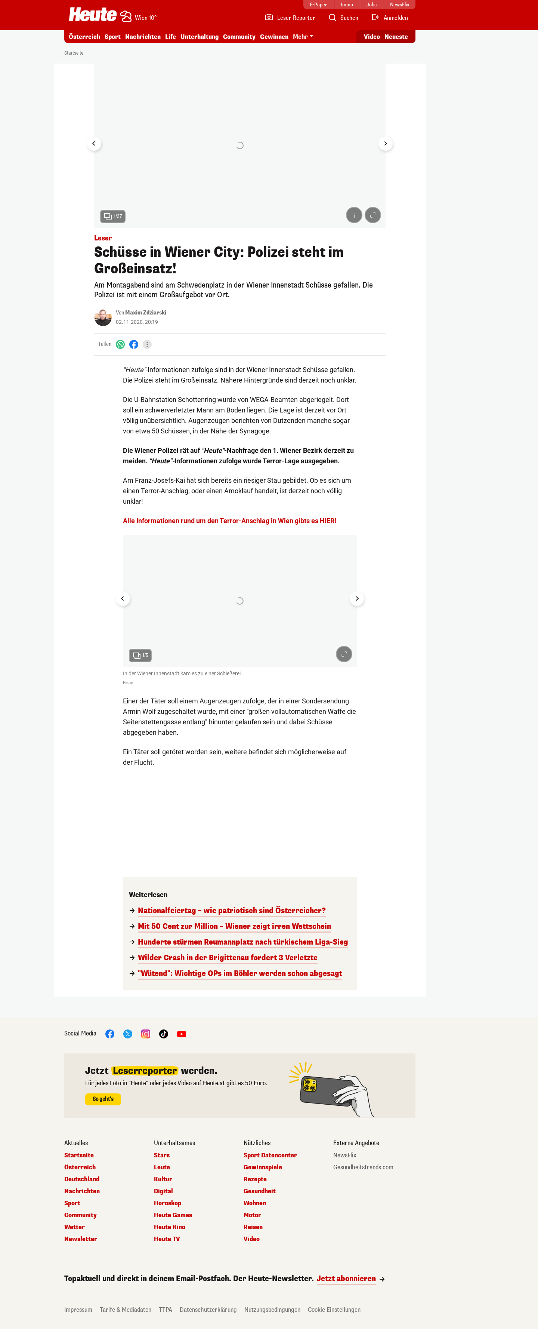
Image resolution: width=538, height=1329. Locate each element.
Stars (162, 1155)
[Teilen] (147, 344)
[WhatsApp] (120, 344)
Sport (113, 37)
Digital (163, 1191)
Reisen (253, 1227)
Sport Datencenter (270, 1155)
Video (252, 1239)
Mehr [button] (300, 37)
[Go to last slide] (94, 143)
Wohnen (255, 1203)
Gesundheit (260, 1191)
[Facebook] (133, 344)
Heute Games (173, 1215)
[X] (127, 1034)
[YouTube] (181, 1034)
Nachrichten (143, 37)
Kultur (163, 1179)
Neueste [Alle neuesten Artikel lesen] (396, 37)
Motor (252, 1215)
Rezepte (255, 1179)
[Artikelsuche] (343, 18)
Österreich (84, 37)
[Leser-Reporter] (290, 18)
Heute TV (167, 1239)
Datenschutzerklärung (208, 1310)
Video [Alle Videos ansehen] (372, 37)
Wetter (74, 1227)
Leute (162, 1167)
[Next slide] (385, 143)
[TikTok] (163, 1034)
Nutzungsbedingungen (272, 1310)
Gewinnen (274, 37)
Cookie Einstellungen (334, 1310)
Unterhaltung (199, 37)
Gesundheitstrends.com (363, 1167)
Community (239, 37)
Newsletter (80, 1239)
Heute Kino (169, 1227)
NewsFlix (344, 1155)
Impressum (78, 1310)
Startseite (73, 53)
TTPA (165, 1310)
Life (170, 37)
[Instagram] (145, 1034)
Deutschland (81, 1179)
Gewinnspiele (263, 1167)
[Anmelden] (389, 18)
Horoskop (167, 1203)
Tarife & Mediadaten (125, 1310)
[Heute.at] (93, 14)
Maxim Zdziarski (145, 312)
